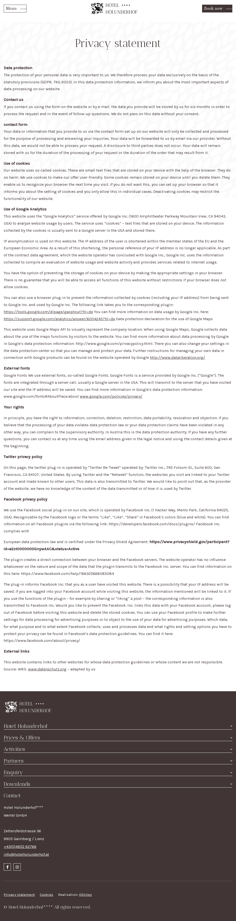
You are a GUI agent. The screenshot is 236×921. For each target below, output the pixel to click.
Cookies (46, 894)
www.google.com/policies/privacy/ (111, 396)
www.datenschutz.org (47, 669)
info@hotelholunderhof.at (26, 854)
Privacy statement (19, 894)
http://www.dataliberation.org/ (177, 357)
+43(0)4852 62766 (20, 846)
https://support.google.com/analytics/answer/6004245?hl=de (59, 319)
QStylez (85, 894)
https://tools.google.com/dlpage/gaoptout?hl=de (48, 311)
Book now (213, 8)
